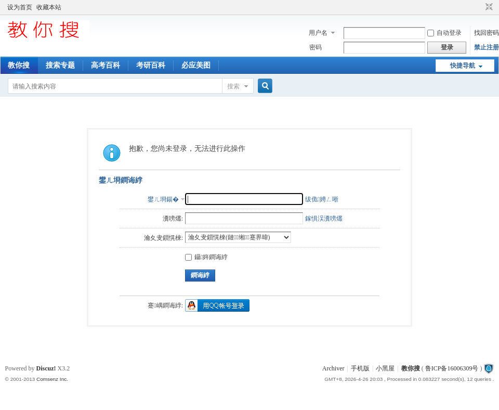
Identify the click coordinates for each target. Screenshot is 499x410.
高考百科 (105, 65)
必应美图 (196, 65)
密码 (315, 47)
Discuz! (46, 368)
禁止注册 (486, 47)
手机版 (360, 368)
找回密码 (486, 32)
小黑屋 (385, 368)
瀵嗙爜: (173, 218)
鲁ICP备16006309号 (452, 368)
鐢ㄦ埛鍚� (163, 199)
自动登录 (444, 32)
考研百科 (150, 65)
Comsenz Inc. (52, 379)
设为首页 (19, 7)
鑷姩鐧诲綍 (206, 257)
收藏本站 (48, 7)
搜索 (233, 86)
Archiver (333, 368)
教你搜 (19, 65)
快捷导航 (462, 65)
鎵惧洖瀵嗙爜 (324, 218)
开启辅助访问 (479, 7)
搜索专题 (60, 65)
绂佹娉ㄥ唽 (321, 199)
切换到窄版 (488, 7)
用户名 (318, 32)
